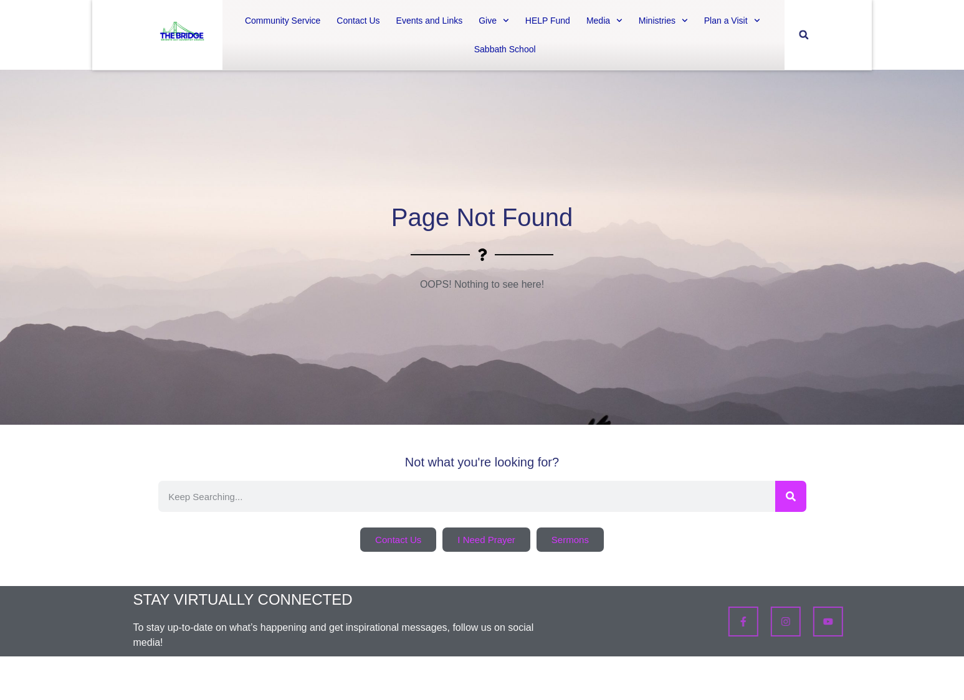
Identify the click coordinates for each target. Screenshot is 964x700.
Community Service (282, 21)
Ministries (663, 20)
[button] (804, 35)
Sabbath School (505, 49)
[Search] (790, 496)
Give (494, 20)
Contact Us (357, 21)
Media (604, 20)
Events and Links (429, 21)
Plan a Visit (732, 20)
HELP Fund (547, 21)
